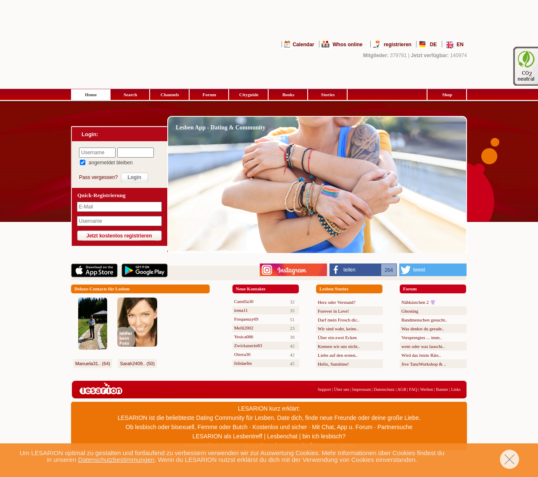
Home (91, 94)
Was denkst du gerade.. (422, 328)
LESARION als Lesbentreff (227, 436)
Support (324, 389)
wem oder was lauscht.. (423, 346)
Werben (426, 389)
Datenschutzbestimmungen (116, 459)
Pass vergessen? (98, 177)
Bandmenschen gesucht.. (424, 319)
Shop (447, 94)
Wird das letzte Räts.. (421, 355)
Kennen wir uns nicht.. (339, 346)
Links (456, 389)
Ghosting (409, 311)
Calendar (303, 44)
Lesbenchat (282, 436)
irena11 (241, 310)
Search (130, 94)
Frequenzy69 (246, 319)
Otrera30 (242, 354)
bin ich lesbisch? (323, 436)
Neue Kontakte (251, 288)
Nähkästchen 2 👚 (418, 302)
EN (460, 44)
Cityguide (248, 94)
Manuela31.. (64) (92, 363)
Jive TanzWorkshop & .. (423, 363)
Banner (442, 389)
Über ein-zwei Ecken (337, 337)
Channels (170, 94)
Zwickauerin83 (248, 345)
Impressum (361, 389)
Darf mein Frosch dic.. (338, 319)
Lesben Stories (333, 288)
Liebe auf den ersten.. (338, 355)
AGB (401, 389)
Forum (209, 94)
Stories (328, 94)
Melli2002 (243, 327)
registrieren (397, 44)
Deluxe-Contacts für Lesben (101, 288)
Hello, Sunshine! (333, 363)
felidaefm (243, 363)
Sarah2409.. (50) (137, 363)
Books (288, 94)
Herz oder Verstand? (337, 302)
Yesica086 (243, 336)
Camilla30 (243, 301)
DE (433, 44)
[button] (363, 270)
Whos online (347, 44)
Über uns (341, 389)
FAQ (413, 389)
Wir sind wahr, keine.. (338, 328)
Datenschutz (384, 389)
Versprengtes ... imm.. (421, 337)
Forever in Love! (333, 311)
